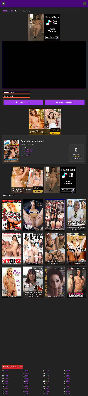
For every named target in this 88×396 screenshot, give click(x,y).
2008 (47, 394)
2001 (68, 389)
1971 (26, 371)
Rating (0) (76, 154)
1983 (26, 378)
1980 (47, 376)
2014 (27, 156)
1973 (68, 371)
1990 (6, 383)
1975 (26, 373)
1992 (47, 383)
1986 (6, 381)
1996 (47, 386)
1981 (68, 376)
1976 (47, 373)
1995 (26, 386)
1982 (6, 378)
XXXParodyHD (8, 11)
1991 (26, 383)
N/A (28, 154)
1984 (47, 378)
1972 (47, 371)
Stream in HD (23, 102)
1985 (68, 378)
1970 (6, 371)
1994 (6, 386)
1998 (6, 389)
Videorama (29, 151)
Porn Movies (30, 149)
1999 (26, 389)
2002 (6, 391)
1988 (47, 381)
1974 (6, 373)
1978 (6, 376)
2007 (26, 394)
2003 (26, 391)
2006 (6, 394)
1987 (26, 381)
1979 (26, 376)
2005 (68, 391)
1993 (68, 383)
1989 (68, 381)
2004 (47, 391)
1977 (68, 373)
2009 (68, 394)
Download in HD (64, 102)
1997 (68, 386)
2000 (47, 389)
